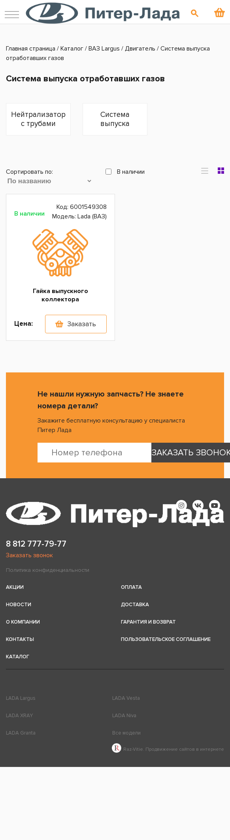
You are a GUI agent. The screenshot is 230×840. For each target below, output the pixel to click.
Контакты (20, 639)
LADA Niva (124, 715)
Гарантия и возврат (148, 622)
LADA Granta (21, 733)
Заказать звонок (29, 555)
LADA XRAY (19, 715)
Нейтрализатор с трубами (38, 119)
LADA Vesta (126, 698)
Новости (18, 604)
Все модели (126, 733)
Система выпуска (115, 119)
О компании (23, 622)
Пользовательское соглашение (166, 639)
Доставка (135, 604)
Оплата (131, 587)
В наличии (125, 172)
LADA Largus (21, 698)
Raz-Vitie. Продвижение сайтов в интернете (168, 749)
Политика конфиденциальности (47, 570)
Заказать (81, 324)
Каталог (17, 657)
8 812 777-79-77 (36, 544)
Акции (15, 587)
